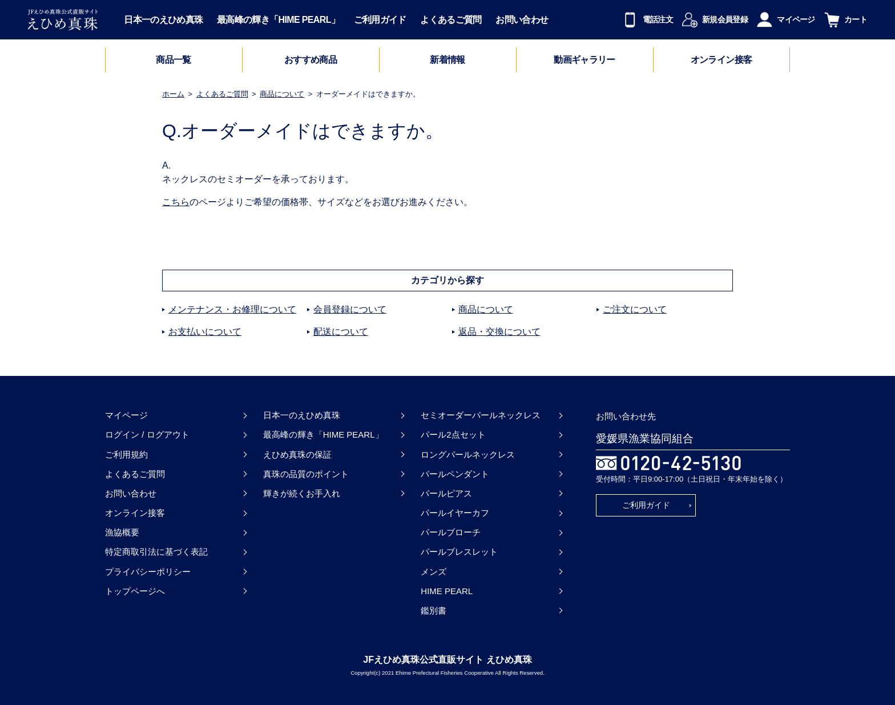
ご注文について (635, 309)
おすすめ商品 (310, 60)
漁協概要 (122, 532)
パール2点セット (453, 434)
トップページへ (135, 591)
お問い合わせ (521, 20)
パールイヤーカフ (455, 513)
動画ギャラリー (584, 60)
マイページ (126, 415)
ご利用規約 (126, 454)
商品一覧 (173, 60)
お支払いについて (204, 332)
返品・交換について (499, 332)
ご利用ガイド (380, 20)
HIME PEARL (447, 591)
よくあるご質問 (451, 20)
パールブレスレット (459, 551)
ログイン (122, 434)
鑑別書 (433, 610)
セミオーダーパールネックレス (481, 415)
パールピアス (446, 493)
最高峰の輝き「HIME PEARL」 (278, 20)
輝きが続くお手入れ (301, 493)
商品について (282, 94)
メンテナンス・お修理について (232, 309)
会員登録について (349, 309)
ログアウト (168, 434)
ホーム (173, 94)
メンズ (433, 571)
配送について (340, 332)
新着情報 (447, 60)
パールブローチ (451, 532)
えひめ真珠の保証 (297, 454)
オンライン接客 (721, 60)
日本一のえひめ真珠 (163, 20)
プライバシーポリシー (148, 571)
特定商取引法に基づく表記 (156, 551)
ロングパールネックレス (468, 454)
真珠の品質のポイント (306, 474)
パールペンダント (455, 474)
